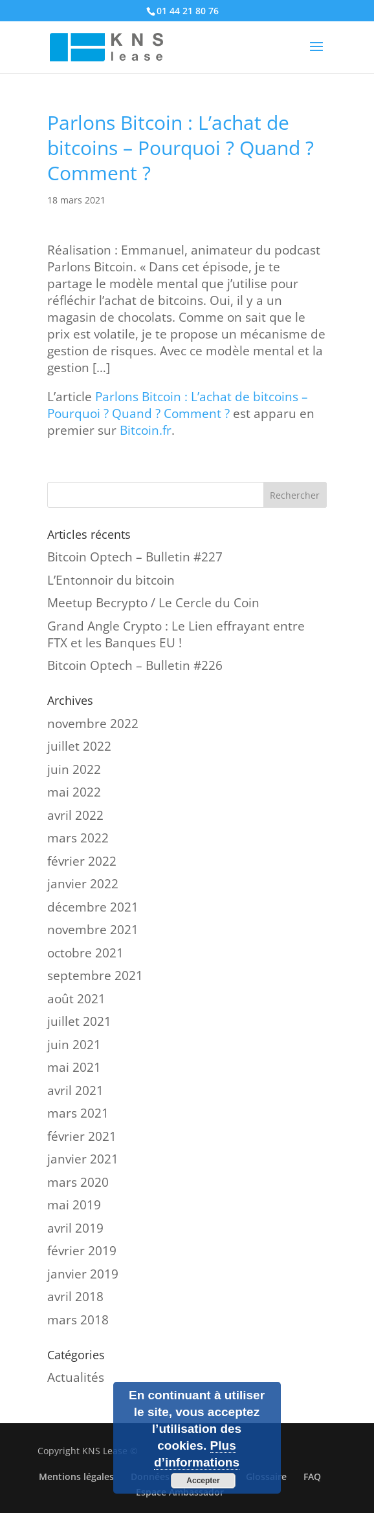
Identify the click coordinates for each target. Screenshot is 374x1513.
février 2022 (81, 861)
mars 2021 (78, 1113)
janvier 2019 (82, 1274)
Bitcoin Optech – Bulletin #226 (135, 665)
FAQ (312, 1476)
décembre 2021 (92, 907)
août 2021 (76, 998)
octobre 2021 (85, 952)
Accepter (202, 1480)
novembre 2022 (92, 723)
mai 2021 (74, 1067)
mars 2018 (78, 1319)
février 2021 (81, 1136)
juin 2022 (74, 769)
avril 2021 (75, 1090)
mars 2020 (78, 1182)
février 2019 (81, 1250)
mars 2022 (78, 838)
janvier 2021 (82, 1159)
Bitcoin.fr (145, 430)
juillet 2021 (79, 1021)
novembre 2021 (92, 929)
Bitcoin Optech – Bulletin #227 (135, 556)
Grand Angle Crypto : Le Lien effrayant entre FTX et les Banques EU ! (176, 634)
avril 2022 (75, 815)
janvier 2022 (82, 883)
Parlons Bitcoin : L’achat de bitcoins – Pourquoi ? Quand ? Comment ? (177, 405)
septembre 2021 (95, 975)
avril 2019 (75, 1228)
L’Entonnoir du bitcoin (111, 580)
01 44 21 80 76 (188, 11)
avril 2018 (75, 1296)
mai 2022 (74, 792)
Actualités (75, 1377)
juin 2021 (74, 1044)
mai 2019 (74, 1204)
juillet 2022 (79, 746)
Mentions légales (76, 1476)
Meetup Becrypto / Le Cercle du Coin (153, 602)
